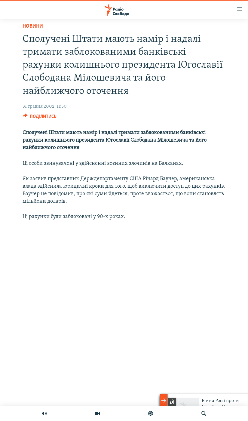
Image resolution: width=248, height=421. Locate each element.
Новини (33, 26)
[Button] (40, 118)
